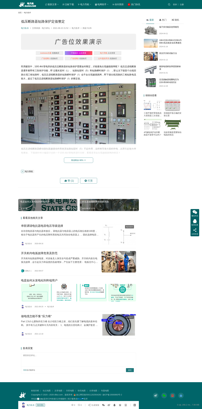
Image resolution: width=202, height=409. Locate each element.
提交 (130, 370)
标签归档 (35, 390)
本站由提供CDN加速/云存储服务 (48, 399)
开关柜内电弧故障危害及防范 (39, 253)
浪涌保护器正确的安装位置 (172, 114)
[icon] (156, 395)
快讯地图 (82, 390)
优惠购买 (49, 53)
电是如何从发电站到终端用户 (39, 280)
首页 (20, 13)
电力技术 (76, 28)
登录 (175, 4)
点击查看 (78, 53)
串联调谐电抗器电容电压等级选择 (42, 225)
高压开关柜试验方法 (168, 53)
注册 (182, 4)
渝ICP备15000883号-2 (112, 395)
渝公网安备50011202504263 (88, 395)
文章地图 (58, 390)
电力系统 (29, 171)
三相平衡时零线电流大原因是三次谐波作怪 (152, 114)
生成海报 (93, 405)
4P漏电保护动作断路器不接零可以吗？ (152, 133)
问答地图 (70, 390)
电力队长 (25, 28)
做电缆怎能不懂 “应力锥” (36, 316)
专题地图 (105, 390)
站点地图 (47, 390)
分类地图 (93, 390)
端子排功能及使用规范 (169, 27)
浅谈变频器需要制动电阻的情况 (172, 133)
